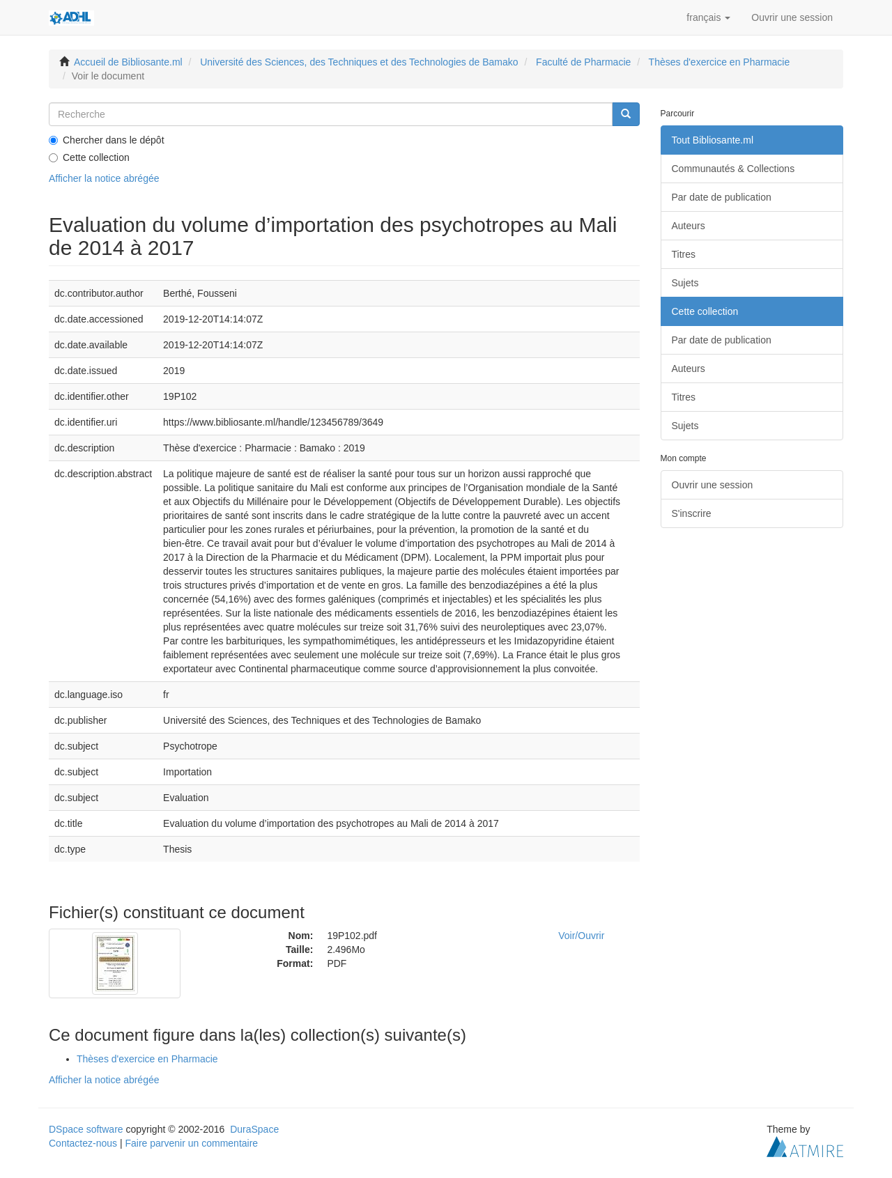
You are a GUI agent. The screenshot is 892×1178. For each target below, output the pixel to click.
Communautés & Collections (733, 168)
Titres (683, 254)
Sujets (685, 282)
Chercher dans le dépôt (106, 140)
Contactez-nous (83, 1143)
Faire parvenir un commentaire (191, 1143)
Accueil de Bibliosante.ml (128, 62)
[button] (708, 17)
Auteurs (688, 225)
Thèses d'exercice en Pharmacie (719, 62)
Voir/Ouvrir (581, 935)
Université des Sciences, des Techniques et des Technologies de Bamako (359, 62)
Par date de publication (721, 197)
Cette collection (89, 157)
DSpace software (86, 1129)
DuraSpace (254, 1129)
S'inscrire (692, 513)
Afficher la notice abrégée (104, 178)
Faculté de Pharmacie (583, 62)
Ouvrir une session (712, 484)
